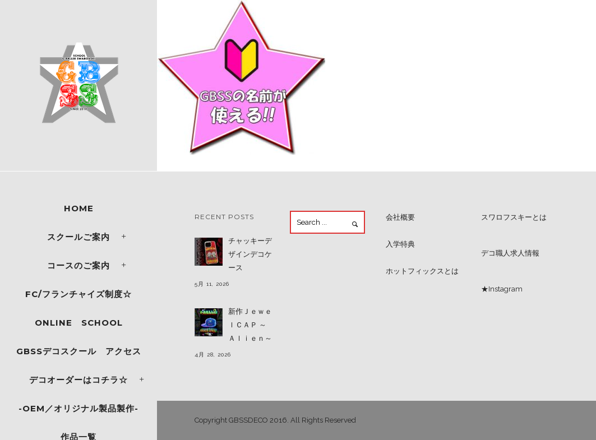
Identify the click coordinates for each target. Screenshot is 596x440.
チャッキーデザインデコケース (250, 254)
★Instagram (502, 289)
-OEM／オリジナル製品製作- (78, 408)
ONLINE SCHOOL (79, 322)
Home (79, 208)
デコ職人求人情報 (510, 253)
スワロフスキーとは (514, 217)
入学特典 (400, 244)
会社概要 (400, 217)
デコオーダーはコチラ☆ (78, 379)
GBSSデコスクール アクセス (78, 351)
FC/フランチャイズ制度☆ (78, 294)
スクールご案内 (78, 236)
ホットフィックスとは (422, 271)
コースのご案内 (78, 265)
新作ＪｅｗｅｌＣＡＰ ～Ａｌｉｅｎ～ (250, 324)
